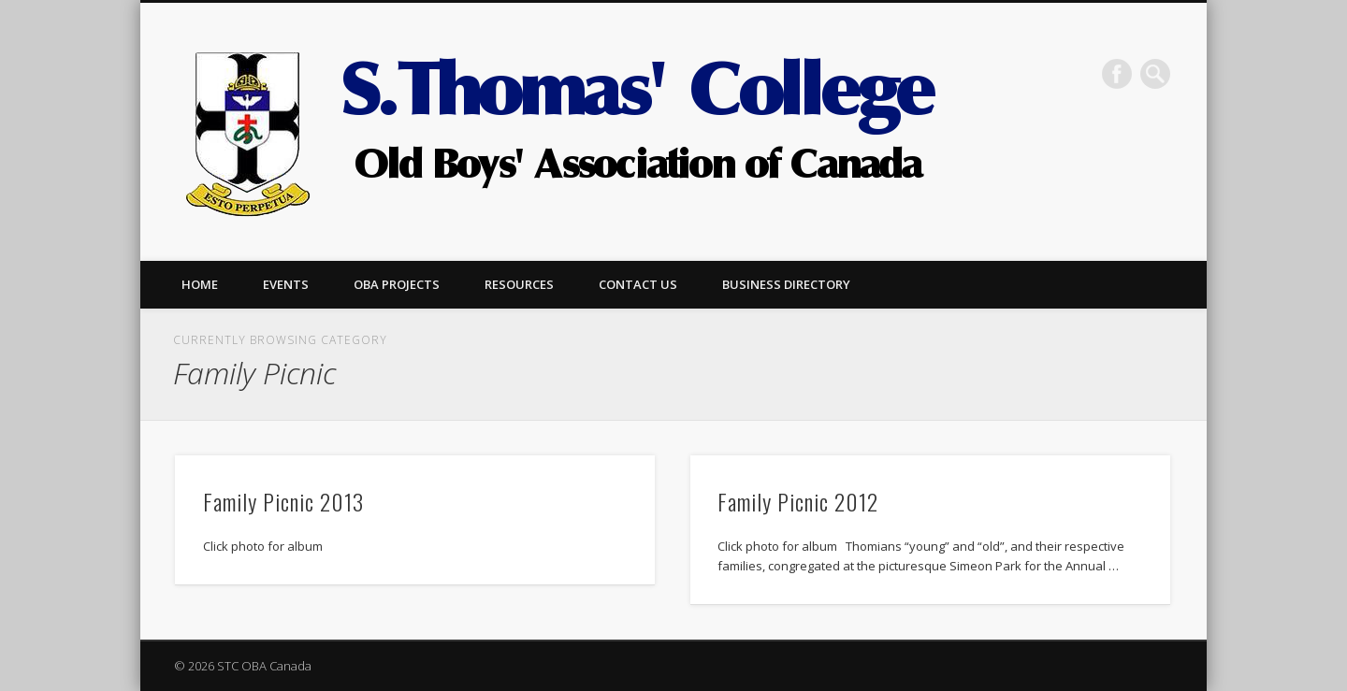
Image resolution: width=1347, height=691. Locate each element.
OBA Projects (397, 284)
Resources (519, 284)
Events (286, 284)
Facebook (1117, 74)
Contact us (638, 284)
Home (199, 284)
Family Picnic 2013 (283, 501)
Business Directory (786, 284)
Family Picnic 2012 (797, 501)
